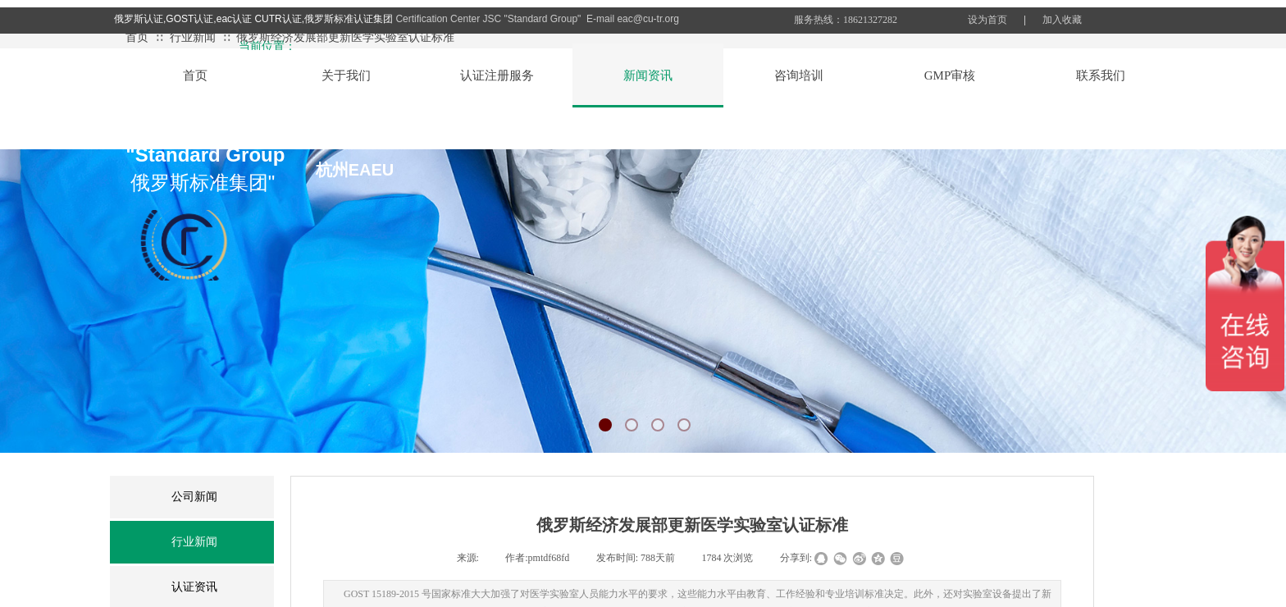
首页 (136, 37)
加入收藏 (1062, 19)
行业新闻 (193, 37)
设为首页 (987, 19)
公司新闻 (194, 497)
